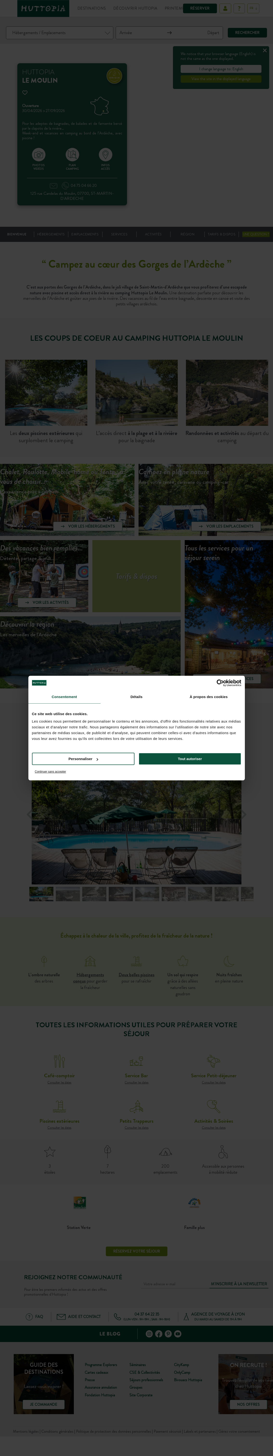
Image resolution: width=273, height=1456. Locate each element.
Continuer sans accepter (50, 771)
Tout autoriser (190, 759)
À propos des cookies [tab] (209, 697)
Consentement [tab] (64, 697)
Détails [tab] (137, 697)
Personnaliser (83, 759)
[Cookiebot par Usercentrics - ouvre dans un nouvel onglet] (220, 683)
